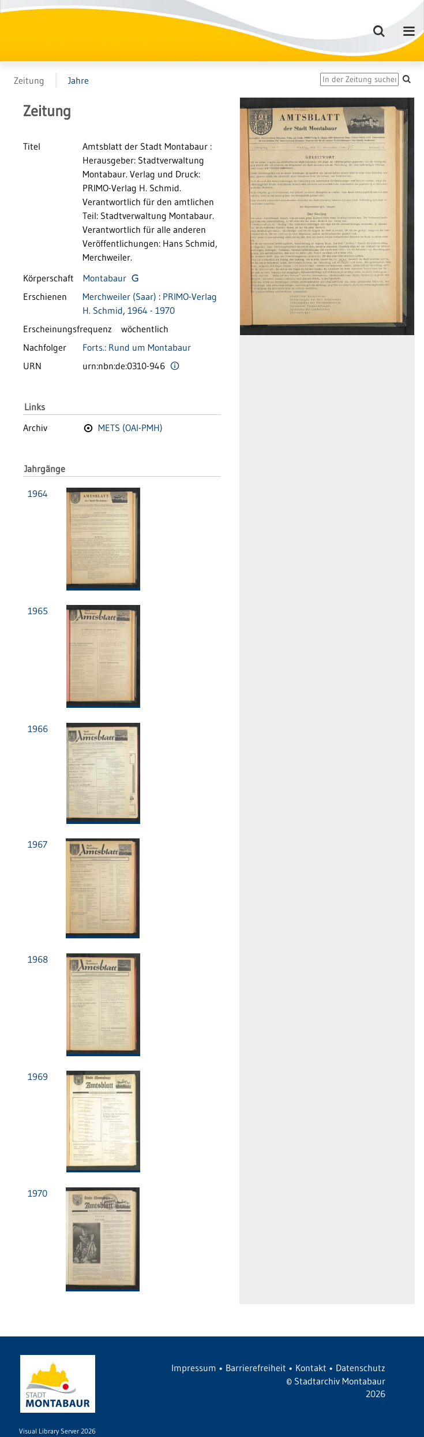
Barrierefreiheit (256, 1367)
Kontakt (311, 1367)
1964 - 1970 (151, 310)
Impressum (193, 1367)
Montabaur (104, 278)
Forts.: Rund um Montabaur (136, 347)
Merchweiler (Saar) (119, 296)
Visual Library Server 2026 (57, 1431)
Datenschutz (360, 1367)
